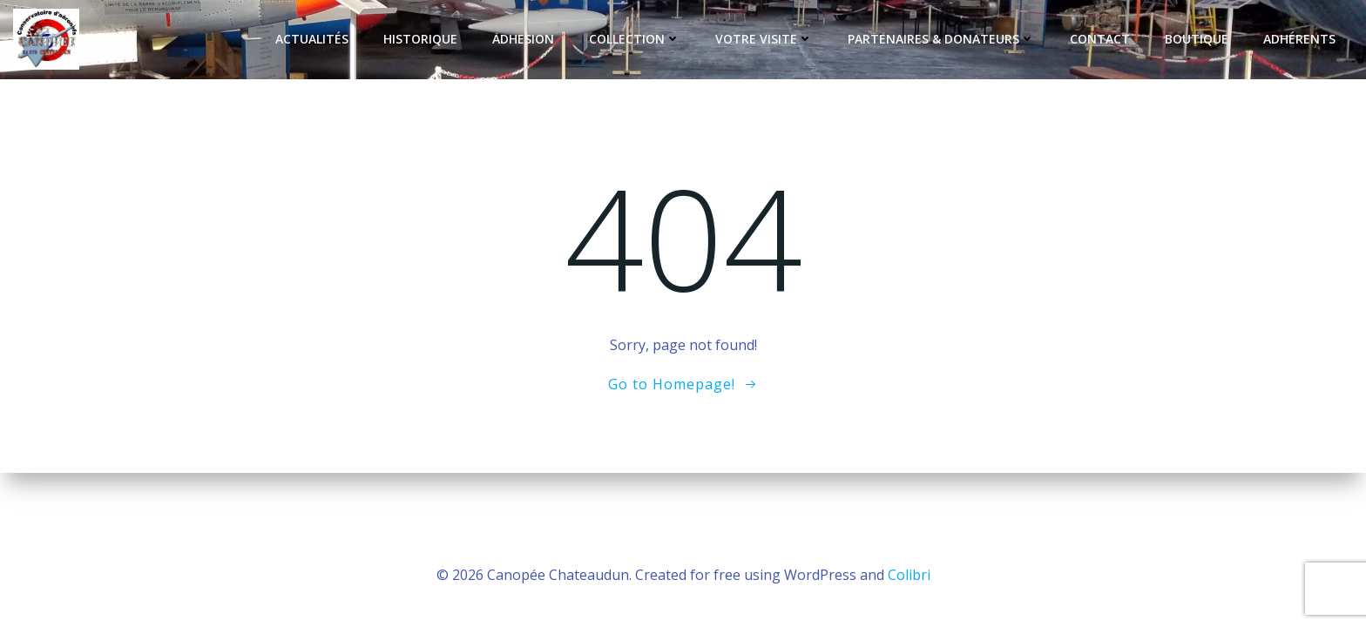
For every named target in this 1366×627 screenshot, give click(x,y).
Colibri (909, 574)
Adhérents (1299, 38)
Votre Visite (764, 38)
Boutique (1196, 38)
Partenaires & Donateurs (941, 38)
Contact (1100, 38)
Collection (634, 38)
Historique (420, 38)
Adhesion (523, 38)
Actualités (311, 38)
